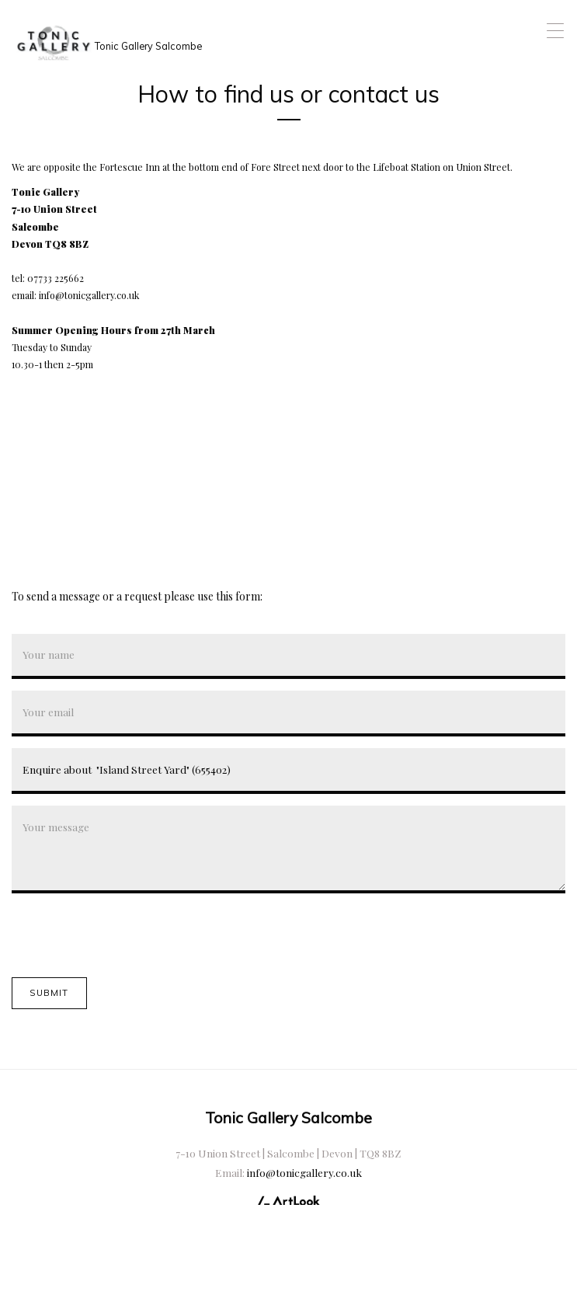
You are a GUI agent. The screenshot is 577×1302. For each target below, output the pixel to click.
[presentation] (130, 935)
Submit (49, 992)
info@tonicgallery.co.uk (304, 1172)
